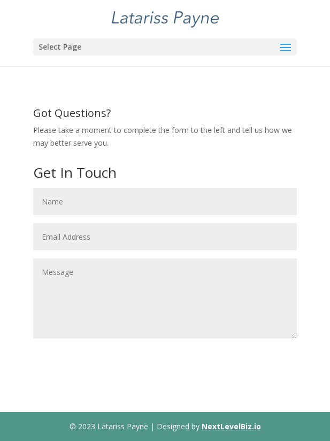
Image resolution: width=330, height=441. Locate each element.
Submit (266, 356)
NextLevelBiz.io (231, 426)
